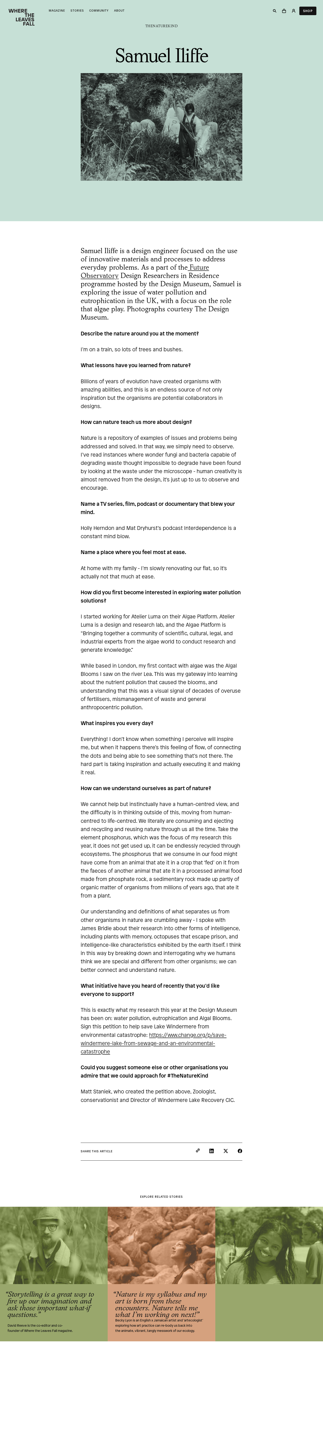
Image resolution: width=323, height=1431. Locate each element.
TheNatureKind (161, 26)
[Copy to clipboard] (198, 1151)
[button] (284, 10)
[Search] (274, 10)
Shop (308, 11)
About (119, 10)
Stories (77, 10)
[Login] (293, 10)
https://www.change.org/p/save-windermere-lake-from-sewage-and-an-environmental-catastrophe (153, 1044)
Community (99, 10)
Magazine (57, 10)
